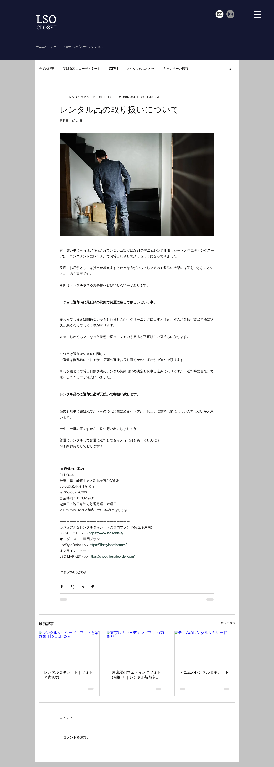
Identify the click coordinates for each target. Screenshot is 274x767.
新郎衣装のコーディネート (81, 68)
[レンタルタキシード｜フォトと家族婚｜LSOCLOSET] (69, 648)
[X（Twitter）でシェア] (72, 587)
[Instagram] (230, 14)
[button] (257, 14)
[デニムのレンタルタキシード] (205, 648)
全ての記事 (46, 68)
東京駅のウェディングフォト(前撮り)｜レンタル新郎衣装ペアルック (136, 675)
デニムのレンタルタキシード (204, 672)
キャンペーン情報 (175, 68)
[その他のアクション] (211, 97)
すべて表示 (228, 623)
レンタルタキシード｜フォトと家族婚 (68, 675)
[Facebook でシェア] (62, 587)
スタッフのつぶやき (141, 68)
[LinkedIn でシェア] (82, 587)
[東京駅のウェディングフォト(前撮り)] (137, 648)
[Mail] (219, 14)
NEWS (113, 68)
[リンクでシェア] (92, 587)
